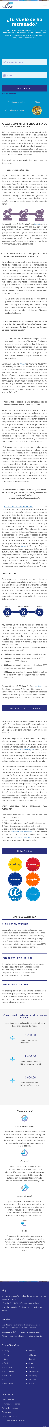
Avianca (31, 1384)
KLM (5, 1380)
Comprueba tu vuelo (24, 88)
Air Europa (40, 686)
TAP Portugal (33, 1375)
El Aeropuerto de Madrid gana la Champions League (21, 1332)
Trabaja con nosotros (10, 1416)
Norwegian (32, 1359)
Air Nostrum (8, 1384)
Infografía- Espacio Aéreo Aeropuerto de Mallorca (20, 1303)
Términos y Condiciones (11, 1404)
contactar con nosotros (21, 831)
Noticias (6, 1319)
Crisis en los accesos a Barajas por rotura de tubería (22, 1336)
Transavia (32, 1351)
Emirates (31, 1367)
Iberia (24, 546)
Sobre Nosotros (8, 1400)
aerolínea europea (25, 749)
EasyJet (6, 1363)
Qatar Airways (33, 1371)
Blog (4, 1290)
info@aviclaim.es (22, 837)
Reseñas (25, 1265)
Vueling (22, 364)
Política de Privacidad (10, 1408)
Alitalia (30, 1363)
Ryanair (37, 224)
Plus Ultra (32, 1380)
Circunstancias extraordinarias (13, 1420)
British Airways (9, 1371)
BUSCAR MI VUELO (9, 93)
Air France (7, 1375)
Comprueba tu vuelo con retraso (24, 708)
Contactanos (6, 1412)
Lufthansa (32, 1355)
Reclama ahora (24, 851)
